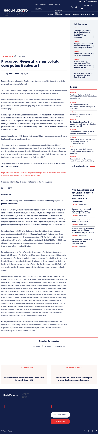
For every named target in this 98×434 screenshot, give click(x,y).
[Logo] (18, 395)
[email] (60, 415)
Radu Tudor (14, 74)
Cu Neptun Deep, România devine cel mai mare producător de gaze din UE (83, 64)
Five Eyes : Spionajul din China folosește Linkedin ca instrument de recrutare (82, 34)
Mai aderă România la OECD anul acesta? (83, 54)
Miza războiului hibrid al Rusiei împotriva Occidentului (83, 75)
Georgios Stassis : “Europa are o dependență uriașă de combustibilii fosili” (83, 141)
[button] (75, 6)
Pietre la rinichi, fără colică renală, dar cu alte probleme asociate (82, 151)
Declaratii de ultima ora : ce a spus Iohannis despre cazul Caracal (74, 379)
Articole (8, 56)
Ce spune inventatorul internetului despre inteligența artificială (83, 45)
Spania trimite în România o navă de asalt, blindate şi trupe (83, 160)
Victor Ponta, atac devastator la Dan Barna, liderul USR (24, 379)
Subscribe (60, 421)
